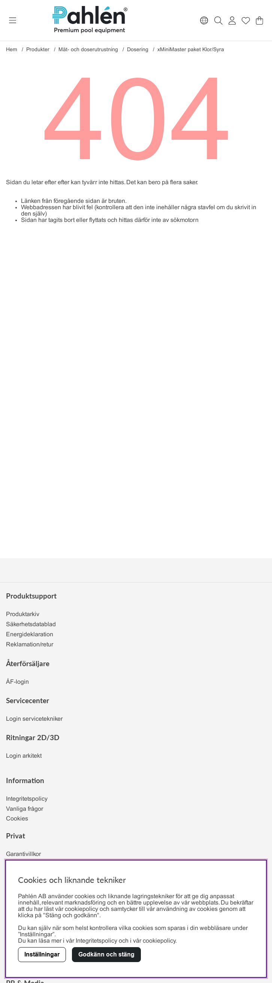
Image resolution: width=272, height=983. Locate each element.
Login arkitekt (24, 756)
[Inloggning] (232, 20)
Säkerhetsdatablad (31, 624)
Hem (11, 49)
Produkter (37, 49)
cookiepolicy (159, 941)
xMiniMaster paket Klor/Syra (190, 49)
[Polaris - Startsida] (89, 20)
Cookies (17, 819)
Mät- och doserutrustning (88, 49)
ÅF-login (17, 682)
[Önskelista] (246, 20)
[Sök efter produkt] (218, 20)
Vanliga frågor (24, 809)
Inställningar (42, 954)
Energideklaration (29, 634)
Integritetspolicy (27, 799)
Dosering (137, 49)
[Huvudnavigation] (12, 20)
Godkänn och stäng (106, 954)
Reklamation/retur (29, 644)
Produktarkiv (22, 614)
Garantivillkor (23, 854)
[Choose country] (204, 20)
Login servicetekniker (34, 719)
